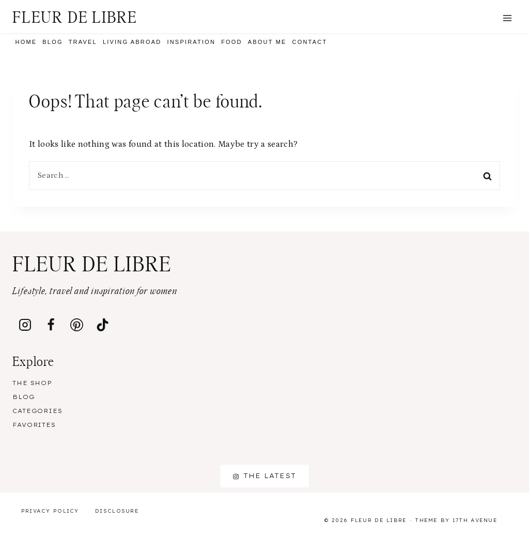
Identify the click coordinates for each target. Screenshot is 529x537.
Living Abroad (132, 42)
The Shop (32, 383)
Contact (310, 42)
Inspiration (191, 42)
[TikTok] (103, 324)
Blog (52, 42)
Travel (83, 42)
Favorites (34, 424)
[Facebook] (51, 324)
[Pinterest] (77, 324)
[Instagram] (25, 324)
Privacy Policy (50, 511)
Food (231, 42)
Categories (37, 411)
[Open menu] (507, 18)
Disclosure (117, 511)
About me (267, 42)
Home (26, 42)
